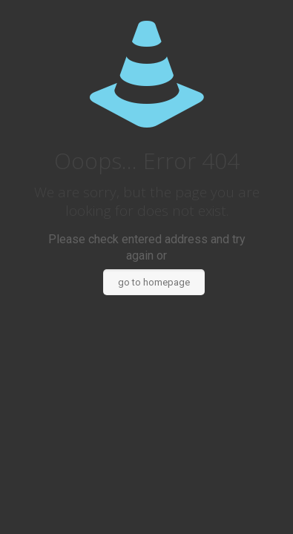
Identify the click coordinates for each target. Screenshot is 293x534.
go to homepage (154, 282)
